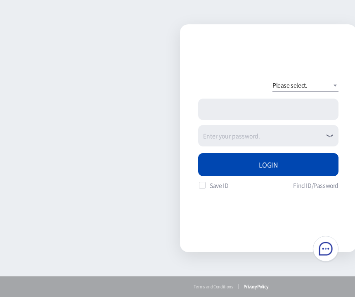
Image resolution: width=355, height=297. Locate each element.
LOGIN (268, 165)
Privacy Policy (256, 286)
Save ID (219, 185)
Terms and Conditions (213, 286)
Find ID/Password (315, 185)
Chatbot (325, 249)
